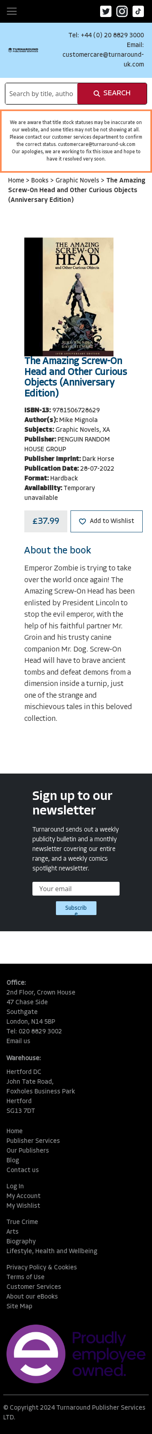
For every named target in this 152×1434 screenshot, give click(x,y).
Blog (12, 1160)
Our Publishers (27, 1151)
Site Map (19, 1306)
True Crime (22, 1222)
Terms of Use (25, 1277)
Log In (15, 1186)
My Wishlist (23, 1206)
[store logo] (23, 50)
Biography (21, 1242)
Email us (18, 1041)
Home (17, 181)
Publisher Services (33, 1141)
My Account (23, 1196)
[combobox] (41, 93)
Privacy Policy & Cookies (41, 1268)
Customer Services (33, 1287)
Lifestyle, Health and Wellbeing (51, 1251)
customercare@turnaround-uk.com (96, 144)
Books (40, 181)
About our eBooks (32, 1297)
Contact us (22, 1170)
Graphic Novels (78, 181)
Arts (12, 1232)
